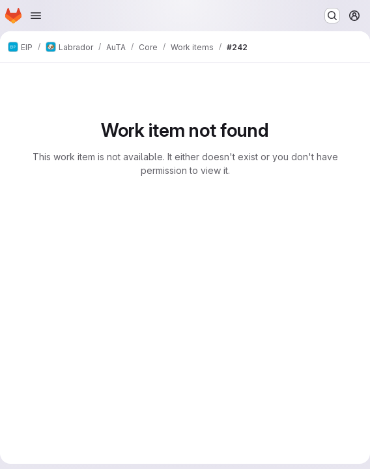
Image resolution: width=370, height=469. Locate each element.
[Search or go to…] (332, 15)
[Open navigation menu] (35, 15)
